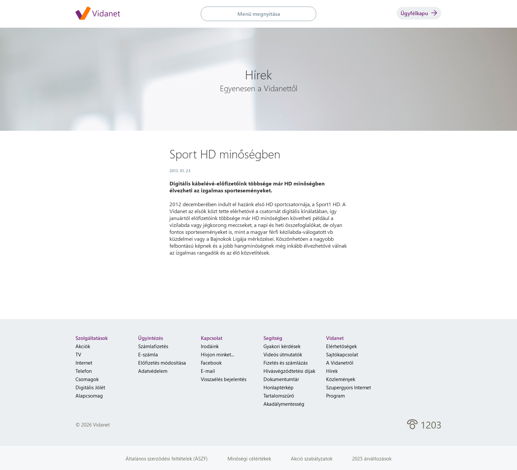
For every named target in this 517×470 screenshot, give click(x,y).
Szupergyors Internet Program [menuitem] (348, 391)
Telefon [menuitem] (84, 371)
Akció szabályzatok (311, 458)
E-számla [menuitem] (148, 354)
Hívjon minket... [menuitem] (217, 354)
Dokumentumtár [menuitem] (281, 379)
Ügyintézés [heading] (150, 338)
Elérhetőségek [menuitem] (341, 346)
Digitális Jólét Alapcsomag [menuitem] (90, 391)
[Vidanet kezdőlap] (98, 14)
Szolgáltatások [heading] (92, 338)
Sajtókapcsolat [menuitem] (342, 354)
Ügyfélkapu (419, 13)
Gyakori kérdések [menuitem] (281, 346)
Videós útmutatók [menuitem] (282, 354)
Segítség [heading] (272, 338)
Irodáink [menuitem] (210, 346)
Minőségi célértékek (249, 458)
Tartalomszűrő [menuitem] (278, 395)
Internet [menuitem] (84, 362)
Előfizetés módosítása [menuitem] (162, 362)
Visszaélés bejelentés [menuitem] (223, 379)
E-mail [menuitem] (208, 371)
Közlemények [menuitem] (340, 379)
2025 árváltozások (371, 458)
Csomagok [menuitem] (87, 379)
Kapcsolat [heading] (211, 338)
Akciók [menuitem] (83, 346)
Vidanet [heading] (335, 338)
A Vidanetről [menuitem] (339, 362)
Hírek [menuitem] (332, 371)
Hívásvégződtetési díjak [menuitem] (289, 371)
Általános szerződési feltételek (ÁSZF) (167, 458)
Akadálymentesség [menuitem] (283, 404)
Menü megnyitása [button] (258, 13)
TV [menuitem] (78, 354)
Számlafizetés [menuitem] (153, 346)
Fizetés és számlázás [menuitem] (285, 362)
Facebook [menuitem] (211, 362)
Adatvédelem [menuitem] (152, 371)
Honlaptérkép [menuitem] (278, 387)
